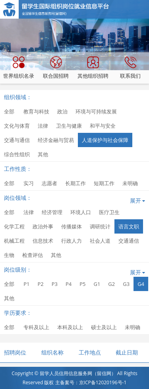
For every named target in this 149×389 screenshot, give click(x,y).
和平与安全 (103, 125)
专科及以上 (36, 327)
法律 (43, 125)
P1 (26, 283)
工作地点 (90, 352)
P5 (82, 283)
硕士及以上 (104, 327)
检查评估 (32, 255)
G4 (140, 283)
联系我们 (130, 67)
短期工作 (104, 183)
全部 (9, 111)
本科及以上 (70, 327)
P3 (55, 283)
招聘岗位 (15, 352)
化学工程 (14, 226)
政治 (62, 111)
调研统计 (100, 226)
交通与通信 (17, 140)
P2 (40, 283)
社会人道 (100, 240)
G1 (96, 283)
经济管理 (52, 212)
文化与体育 (17, 125)
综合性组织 (17, 154)
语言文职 (128, 226)
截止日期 (127, 352)
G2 (111, 283)
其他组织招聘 (92, 67)
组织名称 (52, 352)
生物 (9, 255)
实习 (28, 183)
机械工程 (14, 240)
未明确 (130, 183)
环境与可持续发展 (96, 111)
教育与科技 (36, 111)
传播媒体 (71, 226)
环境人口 (80, 212)
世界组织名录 (18, 67)
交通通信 (128, 240)
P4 (69, 283)
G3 (126, 283)
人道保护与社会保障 (105, 140)
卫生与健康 (69, 125)
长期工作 (75, 183)
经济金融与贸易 (56, 140)
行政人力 (71, 240)
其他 (43, 154)
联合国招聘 (56, 67)
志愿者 (49, 183)
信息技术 (43, 240)
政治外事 (43, 226)
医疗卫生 (109, 212)
